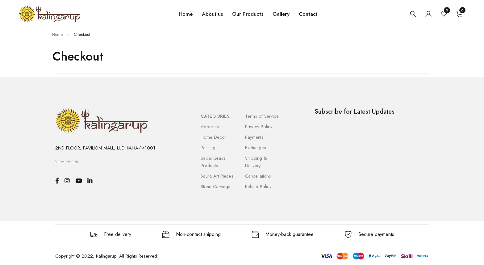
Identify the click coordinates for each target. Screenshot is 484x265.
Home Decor (213, 137)
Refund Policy (258, 186)
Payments (254, 137)
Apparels (210, 126)
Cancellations (258, 176)
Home (57, 34)
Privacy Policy (259, 126)
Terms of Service (262, 116)
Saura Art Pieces (217, 176)
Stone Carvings (215, 186)
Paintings (209, 147)
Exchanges (255, 147)
